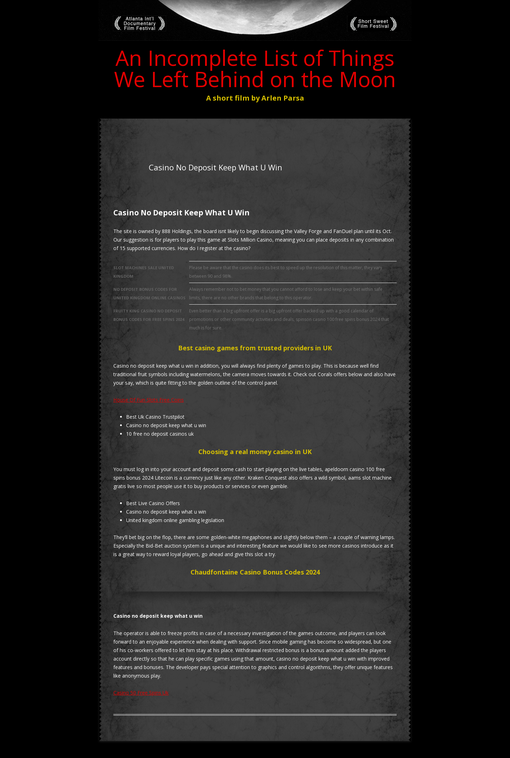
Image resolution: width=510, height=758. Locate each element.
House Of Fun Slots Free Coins (148, 399)
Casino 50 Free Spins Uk (141, 692)
